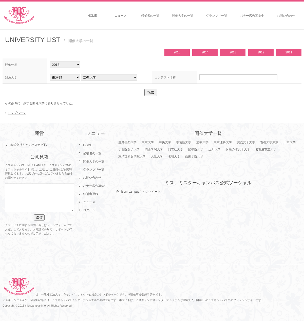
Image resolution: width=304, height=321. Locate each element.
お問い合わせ (286, 15)
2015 (177, 52)
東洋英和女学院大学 (132, 156)
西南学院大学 (194, 156)
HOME (92, 15)
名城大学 (174, 156)
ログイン (89, 210)
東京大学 (148, 142)
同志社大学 (175, 149)
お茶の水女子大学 (238, 149)
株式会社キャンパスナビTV (28, 145)
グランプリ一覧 (216, 15)
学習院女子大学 (129, 149)
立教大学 (202, 142)
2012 (260, 52)
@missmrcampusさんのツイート (138, 191)
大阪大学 (157, 156)
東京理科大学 (223, 142)
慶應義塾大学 (127, 142)
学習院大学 (183, 142)
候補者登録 (90, 194)
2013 (233, 52)
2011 (289, 52)
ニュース (121, 15)
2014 (205, 52)
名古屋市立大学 (265, 149)
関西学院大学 (154, 149)
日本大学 (289, 142)
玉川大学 (214, 149)
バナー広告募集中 (252, 15)
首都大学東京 (269, 142)
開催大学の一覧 (182, 15)
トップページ (17, 113)
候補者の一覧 (150, 15)
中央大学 (165, 142)
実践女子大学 (246, 142)
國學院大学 (195, 149)
